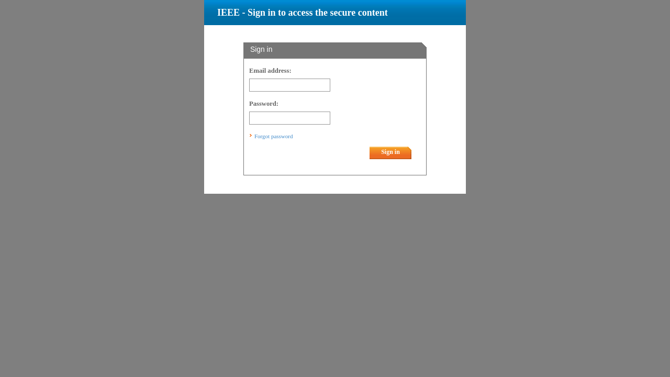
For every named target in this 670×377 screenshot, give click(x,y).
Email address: (270, 70)
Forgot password (273, 136)
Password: (263, 103)
